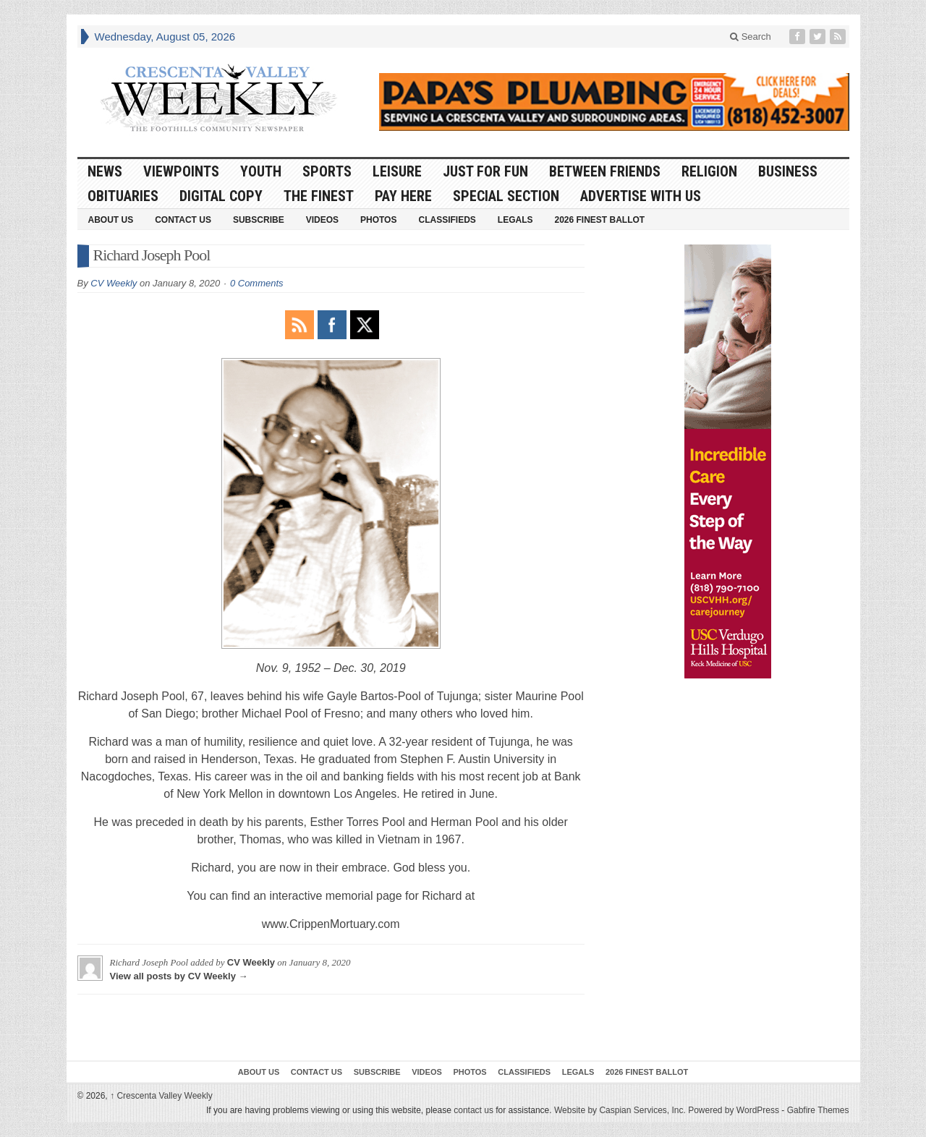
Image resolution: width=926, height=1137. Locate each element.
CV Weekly (113, 283)
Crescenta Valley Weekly (161, 1096)
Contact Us (183, 220)
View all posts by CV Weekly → (179, 976)
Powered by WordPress (733, 1110)
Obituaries (123, 196)
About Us (111, 220)
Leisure (397, 171)
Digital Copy (221, 196)
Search (750, 36)
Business (787, 171)
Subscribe (258, 220)
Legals (515, 220)
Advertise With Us (640, 196)
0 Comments (257, 283)
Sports (327, 171)
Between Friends (604, 171)
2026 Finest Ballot (599, 220)
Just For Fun (485, 171)
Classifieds (446, 220)
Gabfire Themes (818, 1110)
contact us (473, 1110)
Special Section (506, 196)
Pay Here (403, 196)
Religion (709, 171)
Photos (378, 220)
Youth (260, 171)
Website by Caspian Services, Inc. (620, 1110)
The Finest (319, 196)
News (105, 171)
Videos (322, 220)
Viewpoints (181, 171)
